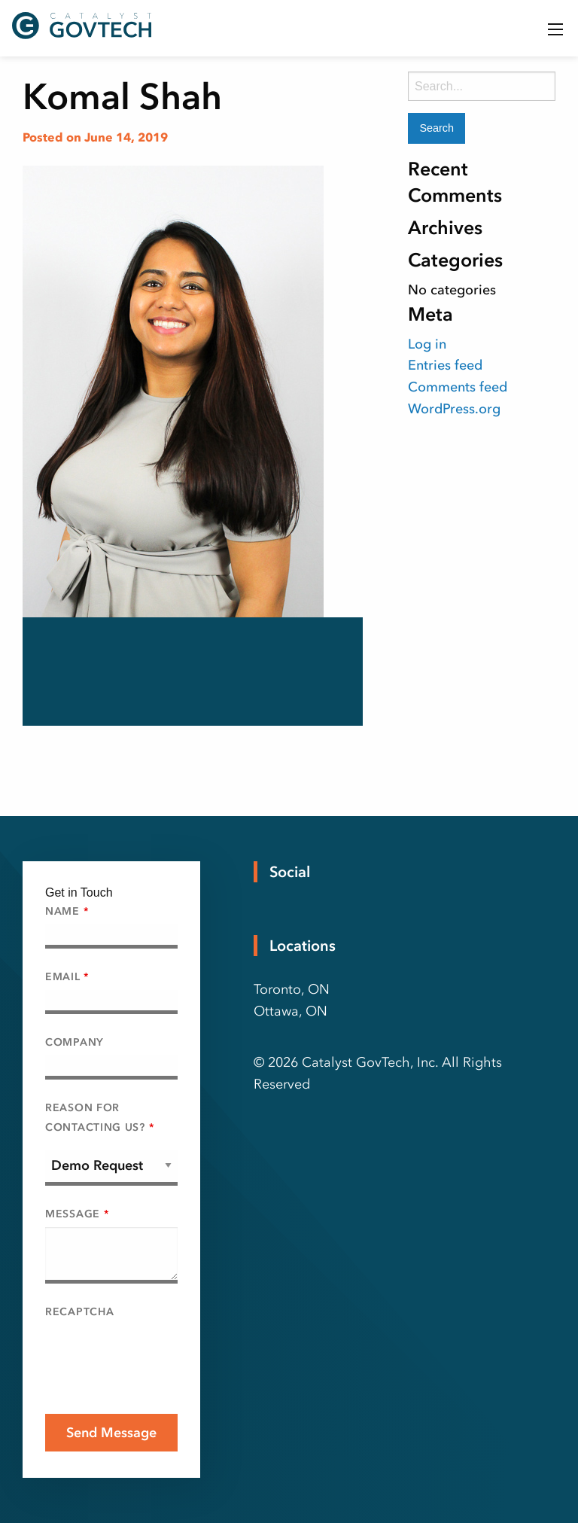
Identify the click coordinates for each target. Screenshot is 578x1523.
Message (76, 1214)
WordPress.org (454, 409)
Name (66, 911)
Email (67, 976)
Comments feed (457, 387)
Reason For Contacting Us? (99, 1117)
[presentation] (159, 1354)
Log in (427, 344)
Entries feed (445, 365)
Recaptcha (79, 1311)
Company (74, 1042)
